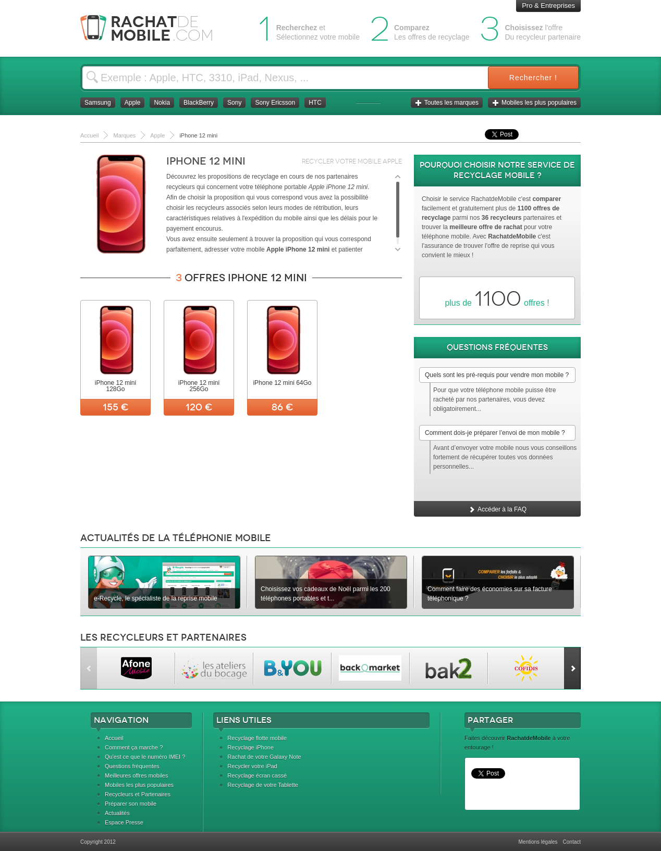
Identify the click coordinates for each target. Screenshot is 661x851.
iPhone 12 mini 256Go (198, 386)
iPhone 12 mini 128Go (115, 386)
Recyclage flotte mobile (257, 738)
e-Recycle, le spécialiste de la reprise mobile (155, 598)
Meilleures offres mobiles (136, 775)
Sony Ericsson (275, 102)
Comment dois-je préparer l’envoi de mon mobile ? (495, 432)
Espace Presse (124, 822)
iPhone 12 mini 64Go (282, 383)
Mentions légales (537, 842)
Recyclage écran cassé (257, 775)
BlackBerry (198, 102)
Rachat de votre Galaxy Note (264, 757)
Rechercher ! (533, 77)
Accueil (114, 738)
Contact (572, 842)
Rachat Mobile (155, 28)
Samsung (97, 102)
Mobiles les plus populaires (534, 102)
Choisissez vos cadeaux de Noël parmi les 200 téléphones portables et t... (325, 593)
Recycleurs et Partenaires (137, 794)
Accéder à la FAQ (497, 509)
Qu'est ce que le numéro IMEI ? (145, 757)
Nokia (162, 102)
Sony (234, 102)
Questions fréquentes (132, 766)
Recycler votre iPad (252, 766)
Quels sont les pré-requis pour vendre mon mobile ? (497, 375)
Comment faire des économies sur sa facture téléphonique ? (489, 593)
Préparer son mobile (130, 803)
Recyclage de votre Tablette (262, 785)
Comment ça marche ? (134, 747)
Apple (133, 102)
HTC (315, 102)
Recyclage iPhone (250, 747)
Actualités (117, 813)
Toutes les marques (447, 102)
